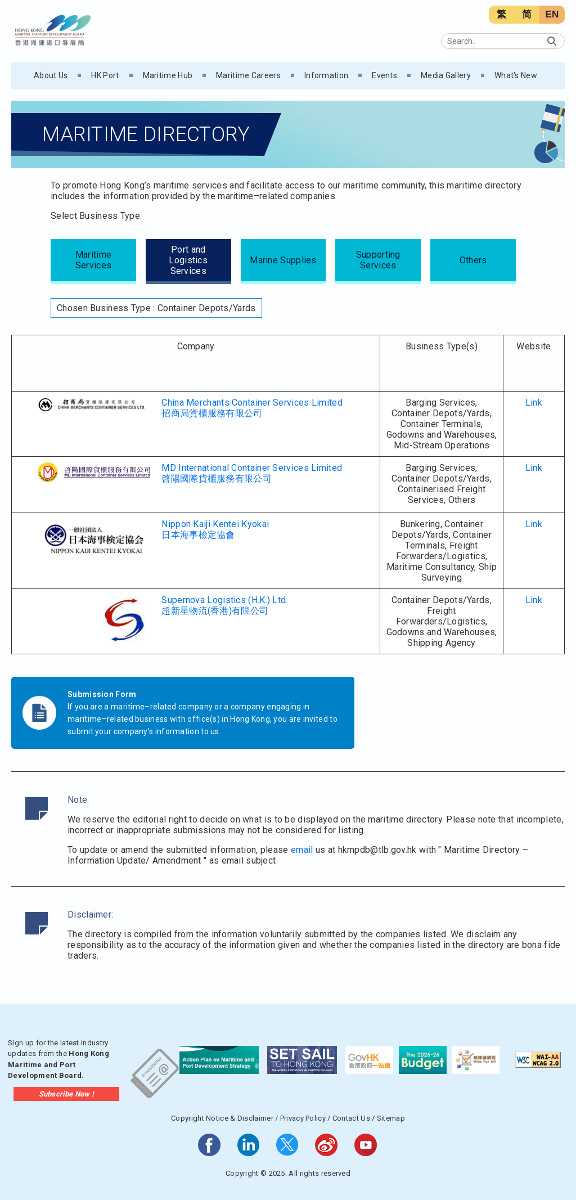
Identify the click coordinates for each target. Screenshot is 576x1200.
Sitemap (391, 1118)
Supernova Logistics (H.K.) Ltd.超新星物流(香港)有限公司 (224, 605)
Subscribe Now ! (66, 1094)
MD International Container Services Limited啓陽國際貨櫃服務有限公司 (251, 473)
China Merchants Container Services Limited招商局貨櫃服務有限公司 (252, 408)
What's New (515, 75)
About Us (51, 75)
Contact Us (351, 1118)
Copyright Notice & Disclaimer (222, 1118)
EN (552, 14)
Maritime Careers (248, 75)
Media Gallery (446, 75)
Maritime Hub (168, 75)
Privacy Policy (303, 1118)
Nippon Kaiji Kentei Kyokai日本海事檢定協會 (215, 529)
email (302, 849)
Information (326, 75)
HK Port (105, 75)
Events (384, 75)
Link (533, 402)
